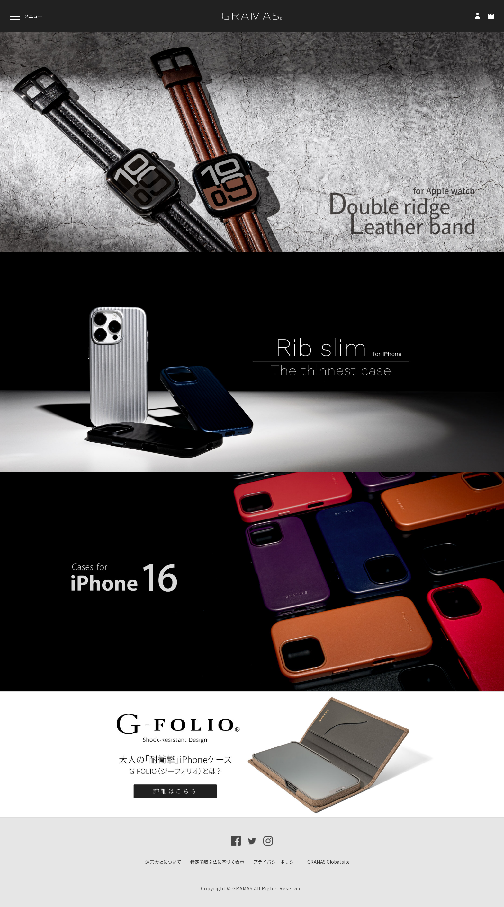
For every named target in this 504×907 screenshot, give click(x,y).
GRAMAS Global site (328, 862)
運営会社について (163, 862)
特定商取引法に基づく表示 (217, 862)
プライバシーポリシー (275, 862)
